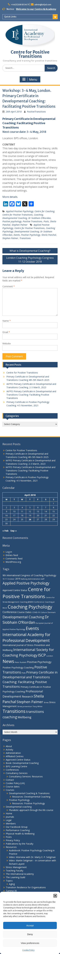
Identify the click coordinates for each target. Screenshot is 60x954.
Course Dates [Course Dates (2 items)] (24, 612)
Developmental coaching (19, 806)
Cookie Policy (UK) (15, 783)
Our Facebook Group (17, 826)
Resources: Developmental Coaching (31, 796)
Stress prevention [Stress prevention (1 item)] (24, 706)
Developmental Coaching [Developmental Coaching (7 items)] (23, 616)
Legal (8, 820)
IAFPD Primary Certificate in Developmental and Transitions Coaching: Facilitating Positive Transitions (31, 395)
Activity (9, 749)
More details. (10, 197)
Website (6, 343)
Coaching (38, 214)
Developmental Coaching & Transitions (29, 793)
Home (9, 813)
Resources (11, 847)
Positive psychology (11, 221)
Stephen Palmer (20, 224)
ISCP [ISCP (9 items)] (42, 655)
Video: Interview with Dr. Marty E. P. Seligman (32, 857)
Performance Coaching (18, 830)
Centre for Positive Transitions (30, 54)
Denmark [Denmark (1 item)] (52, 612)
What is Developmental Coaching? (30, 251)
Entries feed (12, 555)
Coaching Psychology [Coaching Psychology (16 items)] (30, 607)
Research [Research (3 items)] (27, 696)
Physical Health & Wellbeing (20, 833)
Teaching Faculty (14, 870)
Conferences (12, 769)
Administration (13, 752)
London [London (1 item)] (49, 656)
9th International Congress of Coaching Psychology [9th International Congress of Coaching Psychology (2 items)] (29, 575)
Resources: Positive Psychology (28, 803)
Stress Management (16, 867)
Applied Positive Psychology (19, 211)
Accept (30, 925)
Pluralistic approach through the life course (31, 810)
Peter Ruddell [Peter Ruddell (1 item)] (20, 662)
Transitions (25, 238)
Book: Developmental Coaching (22, 763)
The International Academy (20, 873)
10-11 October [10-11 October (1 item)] (9, 579)
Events (17, 234)
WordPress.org (13, 561)
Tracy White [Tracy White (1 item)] (37, 706)
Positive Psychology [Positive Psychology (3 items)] (39, 662)
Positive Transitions (32, 221)
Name (6, 320)
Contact (10, 779)
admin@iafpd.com (42, 4)
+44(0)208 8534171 (20, 4)
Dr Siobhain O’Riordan (39, 218)
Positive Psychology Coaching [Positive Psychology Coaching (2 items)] (18, 667)
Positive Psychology (30, 234)
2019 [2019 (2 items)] (17, 578)
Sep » (13, 530)
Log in (9, 551)
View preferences (30, 943)
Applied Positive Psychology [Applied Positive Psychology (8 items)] (26, 583)
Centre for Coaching (44, 211)
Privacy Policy (13, 840)
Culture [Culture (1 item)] (43, 612)
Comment (8, 286)
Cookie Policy (28, 950)
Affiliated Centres (15, 756)
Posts (46, 221)
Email (6, 332)
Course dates (13, 786)
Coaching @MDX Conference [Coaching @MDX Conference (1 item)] (32, 602)
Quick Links (10, 16)
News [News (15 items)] (8, 661)
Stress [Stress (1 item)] (46, 702)
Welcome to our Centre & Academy (36, 9)
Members (11, 823)
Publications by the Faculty (19, 843)
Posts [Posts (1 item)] (24, 673)
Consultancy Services (17, 773)
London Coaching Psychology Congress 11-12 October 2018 (30, 259)
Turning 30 (11, 890)
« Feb (5, 530)
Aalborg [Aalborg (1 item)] (24, 579)
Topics (9, 880)
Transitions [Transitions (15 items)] (14, 711)
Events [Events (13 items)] (32, 628)
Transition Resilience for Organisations (26, 887)
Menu (29, 79)
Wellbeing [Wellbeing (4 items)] (24, 717)
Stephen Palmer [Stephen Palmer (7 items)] (30, 701)
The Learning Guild (15, 877)
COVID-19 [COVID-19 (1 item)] (36, 612)
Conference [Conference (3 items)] (10, 612)
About (9, 746)
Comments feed (14, 558)
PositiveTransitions (36, 111)
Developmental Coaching (14, 218)
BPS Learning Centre (16, 766)
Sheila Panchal (48, 234)
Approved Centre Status (18, 759)
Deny (30, 934)
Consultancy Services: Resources (26, 776)
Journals (10, 816)
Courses (10, 789)
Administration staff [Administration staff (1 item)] (36, 579)
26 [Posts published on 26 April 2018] (30, 519)
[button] (55, 895)
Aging (12, 884)
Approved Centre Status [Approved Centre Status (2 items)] (15, 590)
